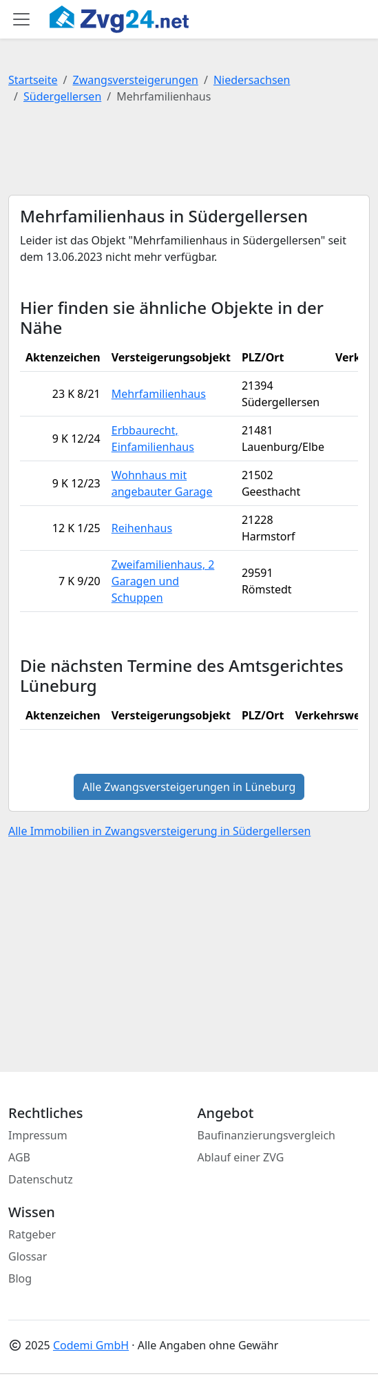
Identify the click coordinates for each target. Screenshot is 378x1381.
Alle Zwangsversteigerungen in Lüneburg (189, 786)
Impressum (37, 1135)
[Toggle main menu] (21, 19)
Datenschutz (40, 1179)
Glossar (27, 1256)
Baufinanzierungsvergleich (267, 1135)
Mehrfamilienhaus (159, 393)
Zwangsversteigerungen (135, 79)
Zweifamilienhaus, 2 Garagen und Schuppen (163, 581)
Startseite (33, 79)
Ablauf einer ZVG (241, 1157)
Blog (20, 1278)
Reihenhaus (142, 528)
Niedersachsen (252, 79)
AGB (19, 1157)
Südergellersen (62, 96)
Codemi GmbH (91, 1345)
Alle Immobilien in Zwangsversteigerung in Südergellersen (159, 831)
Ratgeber (32, 1234)
